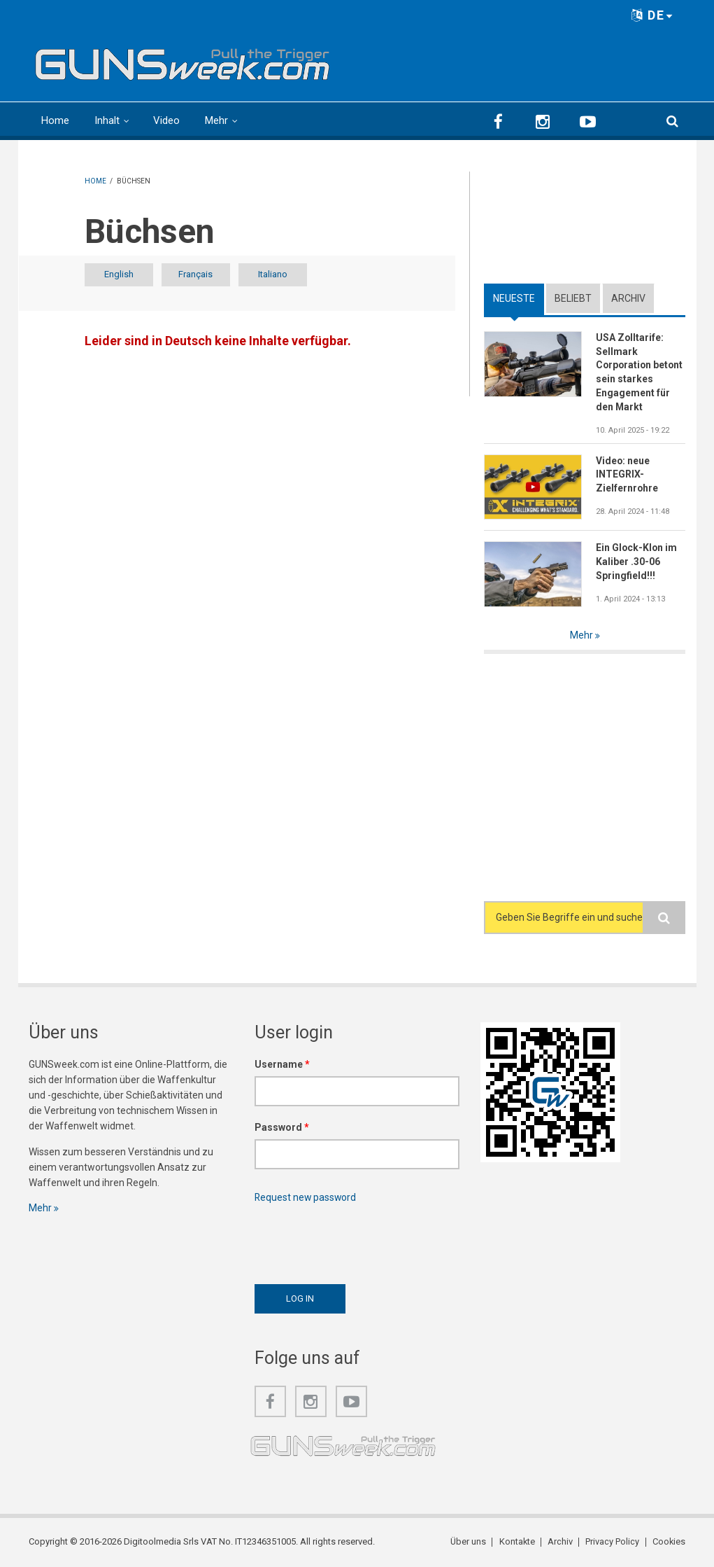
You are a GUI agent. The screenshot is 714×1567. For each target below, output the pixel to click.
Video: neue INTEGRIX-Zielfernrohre (627, 474)
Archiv (628, 298)
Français (203, 275)
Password (282, 1127)
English (121, 275)
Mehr (216, 120)
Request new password (306, 1197)
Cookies (668, 1542)
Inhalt (107, 120)
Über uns (468, 1542)
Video (166, 120)
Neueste (514, 298)
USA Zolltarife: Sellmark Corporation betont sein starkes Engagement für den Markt (640, 372)
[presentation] (361, 1240)
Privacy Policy (612, 1542)
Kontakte (517, 1542)
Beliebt (573, 298)
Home (55, 120)
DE (652, 15)
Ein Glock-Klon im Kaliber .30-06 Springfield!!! (637, 562)
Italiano (285, 275)
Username (282, 1064)
